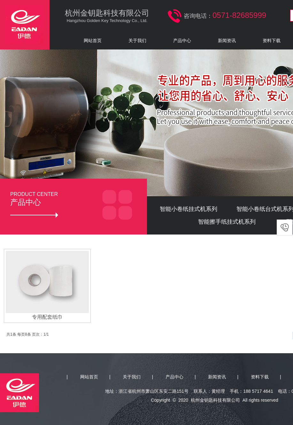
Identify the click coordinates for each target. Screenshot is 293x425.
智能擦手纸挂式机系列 (227, 222)
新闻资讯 (227, 40)
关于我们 (137, 40)
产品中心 (182, 40)
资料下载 (260, 376)
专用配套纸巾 (47, 317)
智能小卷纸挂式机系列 (188, 209)
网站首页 (93, 40)
